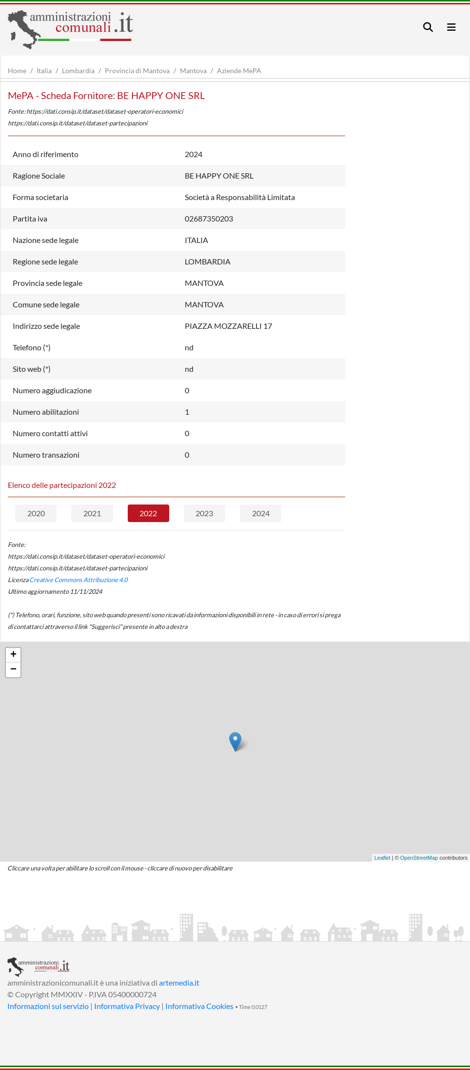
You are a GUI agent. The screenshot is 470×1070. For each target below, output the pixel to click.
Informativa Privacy (127, 1005)
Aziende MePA (239, 70)
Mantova (193, 70)
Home (17, 70)
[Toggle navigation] (428, 27)
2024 (261, 513)
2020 (36, 513)
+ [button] (13, 655)
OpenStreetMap (419, 858)
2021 (92, 513)
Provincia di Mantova (137, 70)
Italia (44, 70)
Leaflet (382, 858)
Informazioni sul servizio (48, 1005)
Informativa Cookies (199, 1005)
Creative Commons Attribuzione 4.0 (78, 580)
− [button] (13, 670)
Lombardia (78, 70)
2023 (204, 513)
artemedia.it (179, 982)
